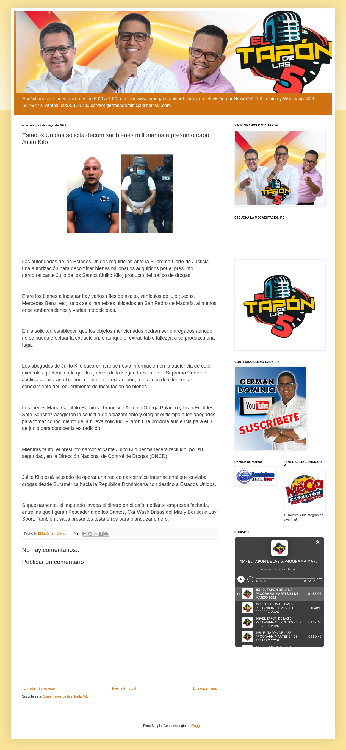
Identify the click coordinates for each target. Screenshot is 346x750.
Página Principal (124, 688)
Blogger (197, 726)
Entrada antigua (205, 688)
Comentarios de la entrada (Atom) (68, 696)
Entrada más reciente (39, 688)
